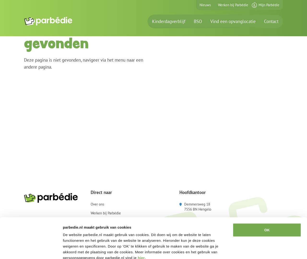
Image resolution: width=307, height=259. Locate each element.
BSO (198, 21)
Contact (271, 21)
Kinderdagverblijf (168, 21)
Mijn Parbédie (269, 5)
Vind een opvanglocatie (233, 21)
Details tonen (259, 249)
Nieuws (205, 5)
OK (267, 202)
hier (141, 230)
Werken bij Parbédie (233, 5)
